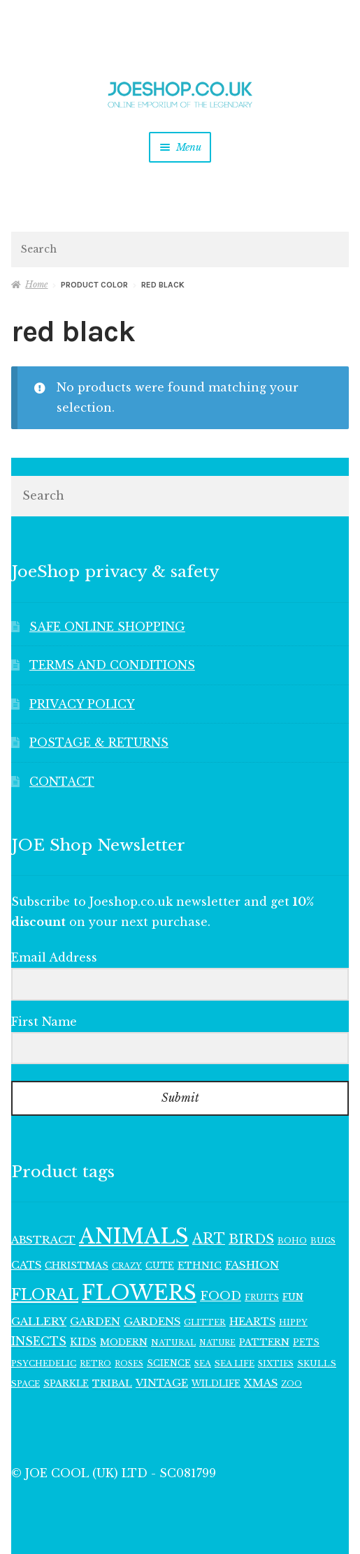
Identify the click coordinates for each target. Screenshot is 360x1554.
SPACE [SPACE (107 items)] (25, 1384)
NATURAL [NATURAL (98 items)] (173, 1342)
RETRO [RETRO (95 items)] (95, 1363)
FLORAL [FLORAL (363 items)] (44, 1294)
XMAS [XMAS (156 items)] (261, 1383)
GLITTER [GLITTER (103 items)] (205, 1322)
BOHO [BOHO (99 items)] (292, 1241)
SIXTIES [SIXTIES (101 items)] (276, 1363)
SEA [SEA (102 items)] (202, 1363)
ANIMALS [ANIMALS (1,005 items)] (134, 1236)
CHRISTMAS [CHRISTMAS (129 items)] (76, 1265)
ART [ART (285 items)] (208, 1238)
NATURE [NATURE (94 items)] (217, 1342)
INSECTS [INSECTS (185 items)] (38, 1341)
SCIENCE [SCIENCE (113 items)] (169, 1363)
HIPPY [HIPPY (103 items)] (293, 1322)
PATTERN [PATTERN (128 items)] (264, 1342)
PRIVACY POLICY (82, 704)
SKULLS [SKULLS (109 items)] (316, 1363)
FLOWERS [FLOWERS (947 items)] (139, 1293)
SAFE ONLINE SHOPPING (107, 627)
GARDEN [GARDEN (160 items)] (95, 1321)
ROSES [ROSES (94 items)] (129, 1363)
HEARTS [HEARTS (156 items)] (252, 1321)
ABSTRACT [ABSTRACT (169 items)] (43, 1239)
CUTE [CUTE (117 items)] (159, 1265)
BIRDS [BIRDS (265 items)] (251, 1239)
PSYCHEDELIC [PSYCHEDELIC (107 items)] (43, 1363)
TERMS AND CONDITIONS (112, 665)
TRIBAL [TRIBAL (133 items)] (112, 1383)
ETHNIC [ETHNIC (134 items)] (200, 1265)
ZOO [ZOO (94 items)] (291, 1384)
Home (36, 284)
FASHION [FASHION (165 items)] (252, 1264)
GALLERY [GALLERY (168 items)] (38, 1321)
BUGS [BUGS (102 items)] (323, 1241)
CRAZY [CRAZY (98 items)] (127, 1266)
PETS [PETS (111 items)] (306, 1342)
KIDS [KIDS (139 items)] (83, 1342)
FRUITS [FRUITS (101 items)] (262, 1297)
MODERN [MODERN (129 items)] (123, 1342)
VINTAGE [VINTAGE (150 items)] (162, 1383)
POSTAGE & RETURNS (98, 742)
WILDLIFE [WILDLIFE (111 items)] (216, 1383)
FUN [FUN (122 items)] (292, 1297)
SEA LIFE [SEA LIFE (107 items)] (234, 1363)
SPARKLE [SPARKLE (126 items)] (66, 1383)
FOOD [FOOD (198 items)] (220, 1296)
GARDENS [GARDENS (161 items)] (152, 1321)
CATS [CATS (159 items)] (26, 1265)
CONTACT (61, 782)
